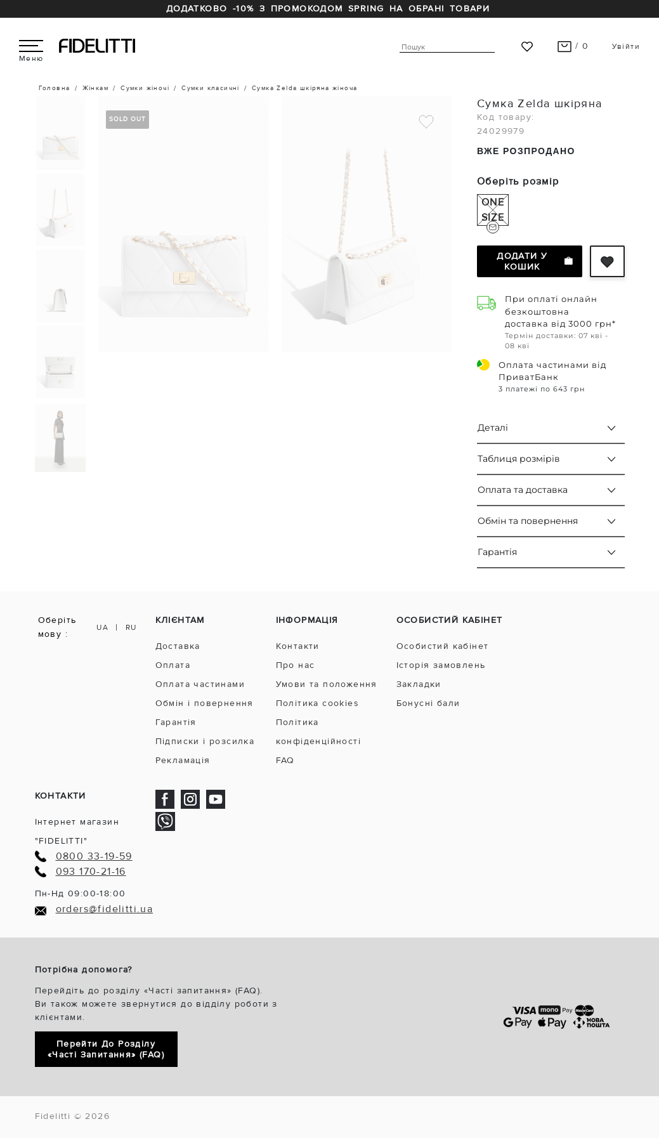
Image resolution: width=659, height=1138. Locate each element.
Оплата (172, 665)
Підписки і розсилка (205, 741)
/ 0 (573, 46)
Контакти (298, 646)
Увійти (626, 46)
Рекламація (183, 760)
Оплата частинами (200, 684)
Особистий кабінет (442, 646)
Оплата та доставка (523, 489)
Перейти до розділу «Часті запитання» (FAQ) (106, 1049)
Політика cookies (317, 703)
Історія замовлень (441, 665)
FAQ (285, 760)
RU (131, 627)
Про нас (295, 665)
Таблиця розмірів (519, 458)
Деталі (493, 427)
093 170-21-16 (91, 872)
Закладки (418, 684)
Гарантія (497, 552)
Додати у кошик (534, 261)
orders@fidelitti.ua (104, 909)
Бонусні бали (428, 703)
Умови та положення (326, 684)
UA (102, 627)
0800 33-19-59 (94, 857)
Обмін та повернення (528, 520)
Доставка (177, 646)
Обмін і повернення (204, 703)
